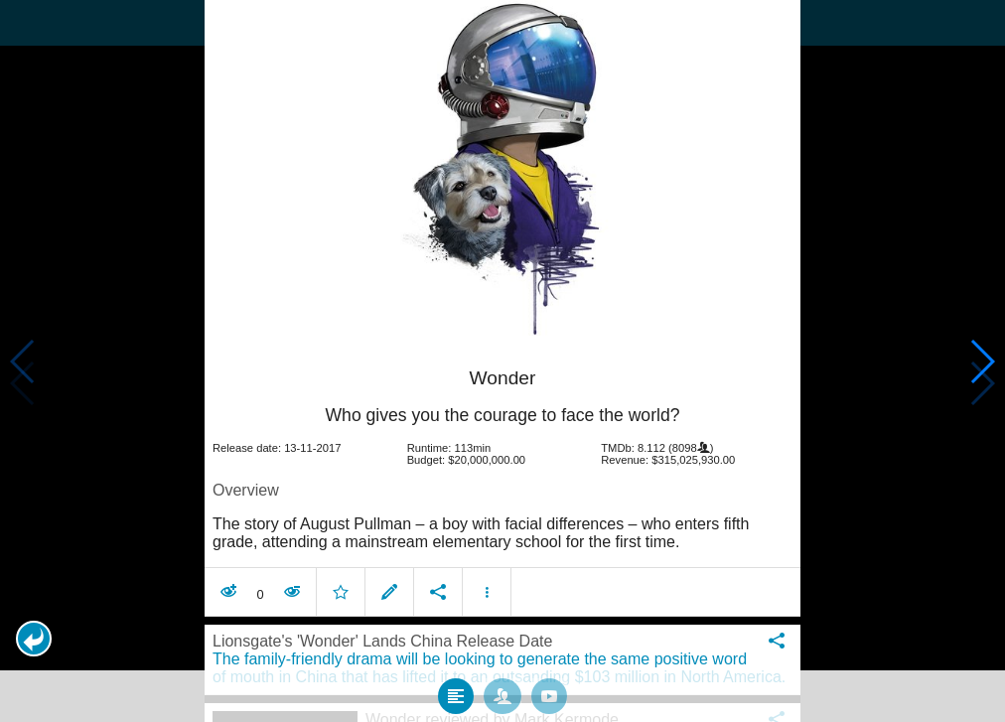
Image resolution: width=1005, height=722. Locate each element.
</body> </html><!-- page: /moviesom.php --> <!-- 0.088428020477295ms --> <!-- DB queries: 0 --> (502, 361)
